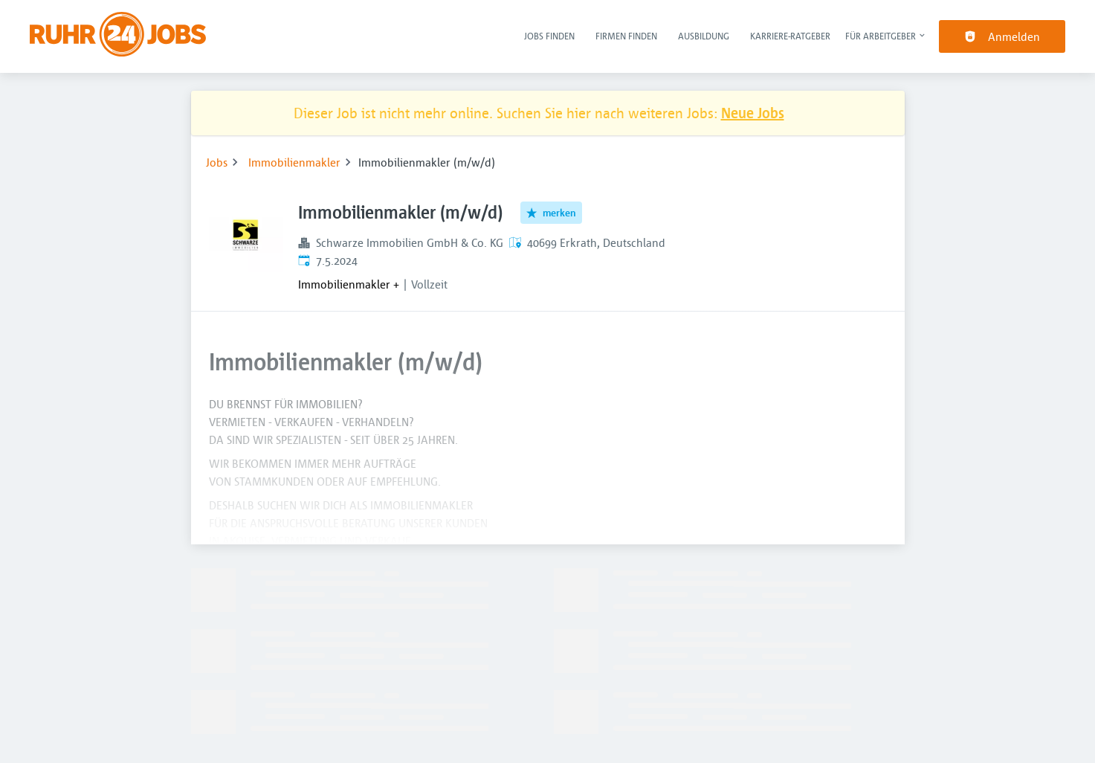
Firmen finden (626, 36)
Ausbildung (703, 36)
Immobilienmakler (294, 162)
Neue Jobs (752, 112)
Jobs (216, 162)
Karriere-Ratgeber (790, 36)
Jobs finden (549, 36)
